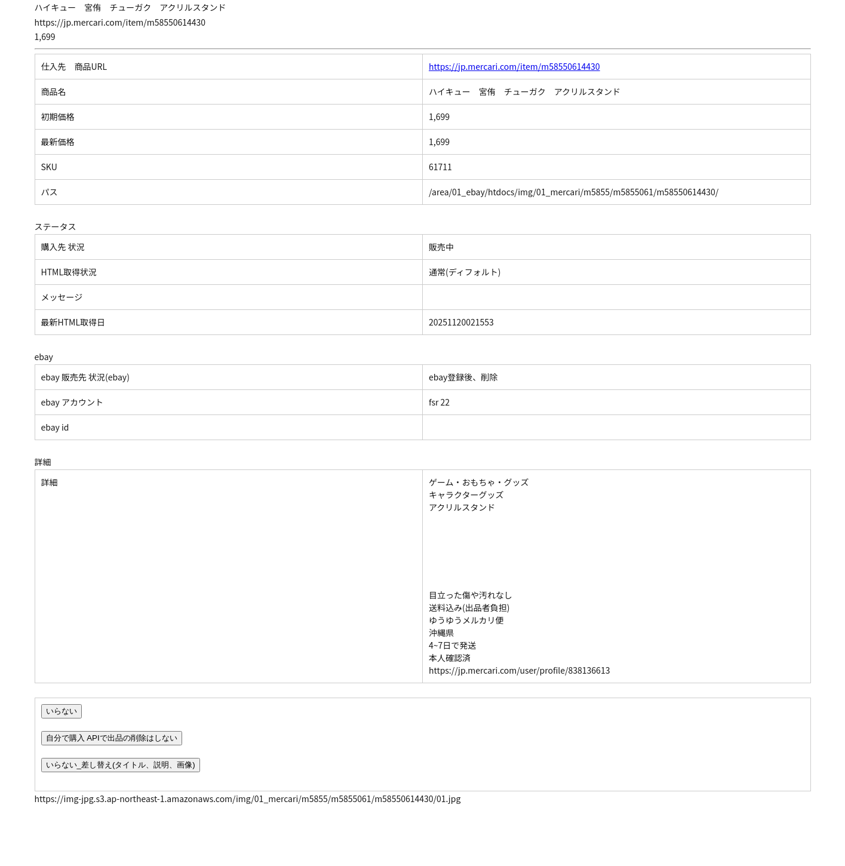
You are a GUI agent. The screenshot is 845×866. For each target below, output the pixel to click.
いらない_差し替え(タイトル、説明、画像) (120, 764)
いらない (61, 711)
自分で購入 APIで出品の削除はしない (111, 737)
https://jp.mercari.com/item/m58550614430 (514, 66)
